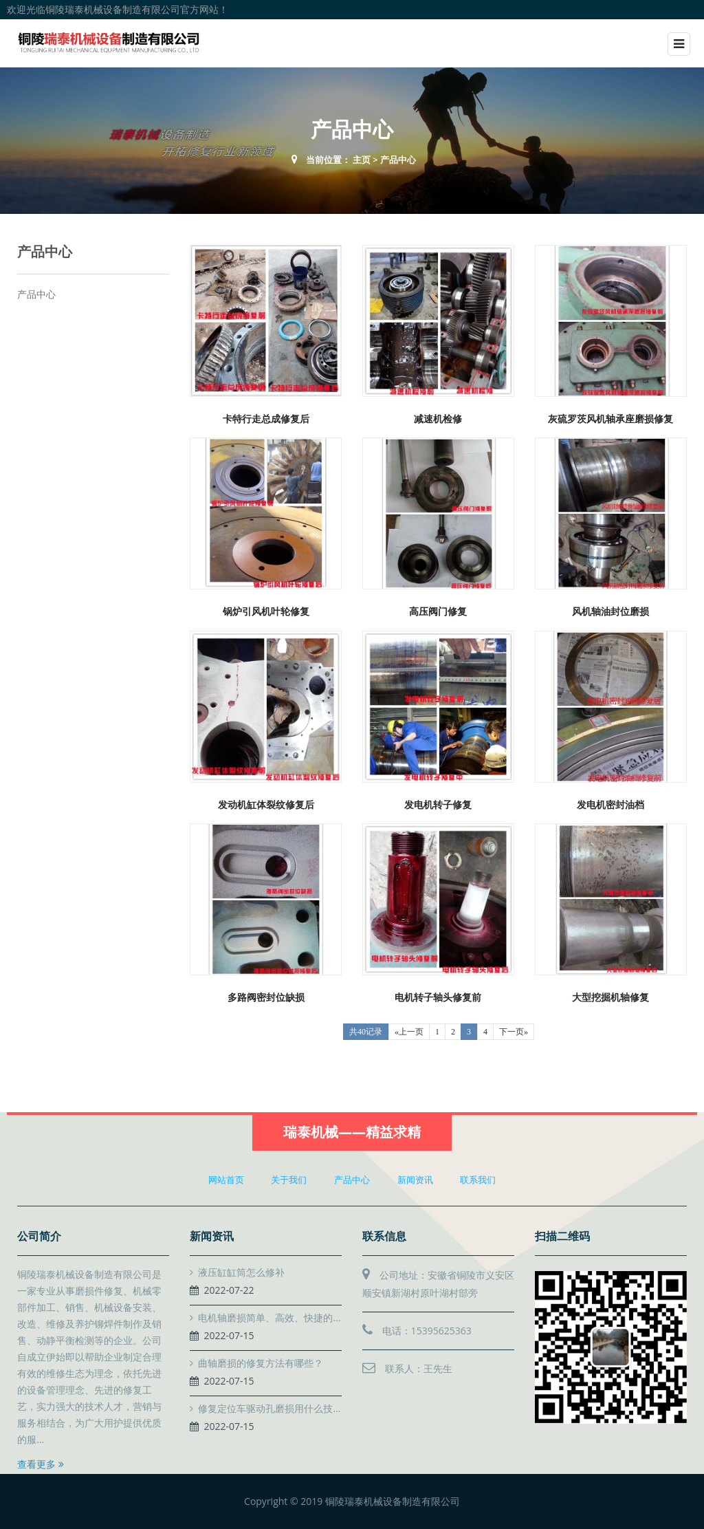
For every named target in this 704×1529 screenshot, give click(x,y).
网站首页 (226, 1179)
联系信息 (384, 1236)
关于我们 (289, 1179)
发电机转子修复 (438, 804)
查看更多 (40, 1464)
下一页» (513, 1032)
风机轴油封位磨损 (610, 611)
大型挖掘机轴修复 (610, 997)
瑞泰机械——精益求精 (352, 1132)
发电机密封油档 (610, 804)
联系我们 (478, 1179)
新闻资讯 (415, 1179)
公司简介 (39, 1236)
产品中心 (398, 159)
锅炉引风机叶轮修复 (266, 611)
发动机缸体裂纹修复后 (266, 804)
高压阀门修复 (438, 611)
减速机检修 (438, 418)
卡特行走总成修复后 (266, 418)
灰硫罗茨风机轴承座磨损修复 (610, 418)
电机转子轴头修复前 (438, 997)
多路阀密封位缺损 (266, 997)
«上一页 (409, 1032)
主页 (362, 159)
